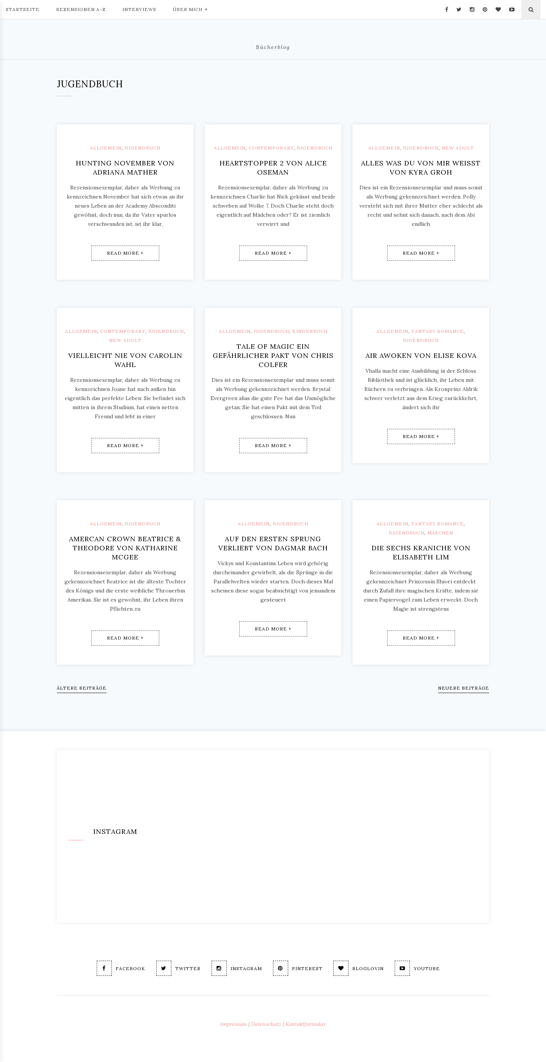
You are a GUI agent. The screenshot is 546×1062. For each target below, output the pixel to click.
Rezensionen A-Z (81, 9)
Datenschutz (266, 1024)
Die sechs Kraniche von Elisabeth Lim (421, 552)
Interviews (139, 9)
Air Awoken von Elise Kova (421, 355)
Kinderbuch (310, 331)
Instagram (237, 968)
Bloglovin (359, 968)
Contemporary (271, 148)
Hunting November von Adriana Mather (125, 167)
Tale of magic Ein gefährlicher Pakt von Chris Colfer (273, 355)
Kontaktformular (306, 1024)
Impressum (233, 1024)
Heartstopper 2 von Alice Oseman (273, 167)
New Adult (458, 148)
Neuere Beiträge (463, 688)
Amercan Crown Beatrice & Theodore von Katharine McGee (125, 547)
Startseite (22, 9)
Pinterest (298, 968)
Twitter (178, 968)
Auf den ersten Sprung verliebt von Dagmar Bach (273, 543)
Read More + (125, 253)
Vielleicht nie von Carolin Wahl (125, 360)
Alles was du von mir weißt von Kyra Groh (421, 167)
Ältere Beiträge (82, 688)
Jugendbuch (142, 148)
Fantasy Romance (437, 331)
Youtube (417, 968)
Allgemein (106, 148)
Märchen (440, 533)
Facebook (121, 968)
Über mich (190, 9)
